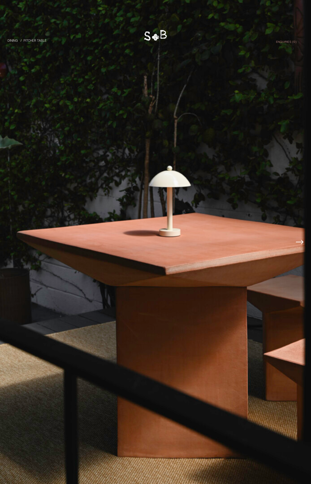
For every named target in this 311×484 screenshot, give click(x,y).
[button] (301, 221)
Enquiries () (286, 41)
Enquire (290, 460)
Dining (13, 40)
